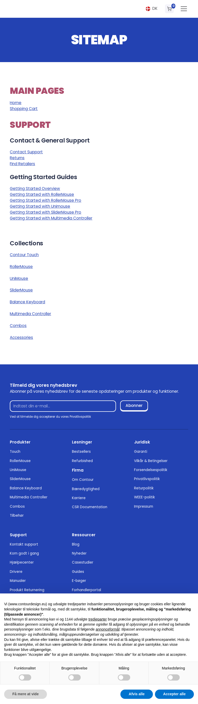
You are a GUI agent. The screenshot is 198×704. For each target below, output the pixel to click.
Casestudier (82, 562)
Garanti (140, 451)
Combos (18, 325)
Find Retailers (22, 163)
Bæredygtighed (86, 489)
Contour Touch (24, 254)
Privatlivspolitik (147, 478)
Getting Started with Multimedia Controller (51, 218)
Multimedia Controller (30, 313)
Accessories (21, 337)
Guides (78, 571)
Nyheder (79, 553)
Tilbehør (17, 515)
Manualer (18, 580)
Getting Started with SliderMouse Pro (45, 212)
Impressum (143, 506)
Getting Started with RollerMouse (42, 194)
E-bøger (79, 580)
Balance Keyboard (27, 302)
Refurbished (82, 460)
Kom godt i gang (24, 553)
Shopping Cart (24, 108)
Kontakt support (24, 544)
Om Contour (83, 479)
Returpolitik (144, 488)
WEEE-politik (144, 497)
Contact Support (26, 152)
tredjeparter (97, 619)
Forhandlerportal (86, 590)
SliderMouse (21, 290)
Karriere (79, 498)
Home (15, 102)
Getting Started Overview (35, 188)
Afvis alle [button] (136, 694)
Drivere (16, 571)
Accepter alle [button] (174, 694)
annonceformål (108, 629)
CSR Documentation (89, 507)
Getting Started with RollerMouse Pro (45, 200)
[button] (151, 8)
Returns (17, 158)
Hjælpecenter (22, 562)
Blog (75, 544)
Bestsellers (81, 451)
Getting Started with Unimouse (40, 206)
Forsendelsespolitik (150, 469)
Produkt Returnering (27, 590)
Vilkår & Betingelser (151, 460)
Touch (15, 451)
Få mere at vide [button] (25, 694)
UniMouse (19, 278)
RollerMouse (21, 266)
